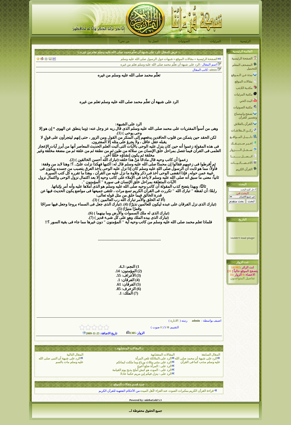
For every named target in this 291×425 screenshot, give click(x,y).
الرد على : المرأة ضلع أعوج (154, 366)
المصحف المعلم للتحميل (244, 66)
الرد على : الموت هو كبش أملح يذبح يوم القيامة (142, 370)
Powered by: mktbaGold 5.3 (145, 400)
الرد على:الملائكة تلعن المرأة (153, 358)
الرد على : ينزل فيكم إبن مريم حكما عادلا (145, 373)
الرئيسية (245, 41)
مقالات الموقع (184, 59)
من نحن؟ (123, 41)
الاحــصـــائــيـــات (244, 162)
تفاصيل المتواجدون (242, 278)
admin (195, 320)
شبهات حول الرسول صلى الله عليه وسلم (147, 59)
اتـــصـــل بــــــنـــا (243, 156)
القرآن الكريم (246, 169)
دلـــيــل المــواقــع (243, 136)
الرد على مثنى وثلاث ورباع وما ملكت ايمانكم (144, 362)
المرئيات (215, 41)
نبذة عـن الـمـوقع (244, 74)
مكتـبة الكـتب (246, 87)
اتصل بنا (153, 41)
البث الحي (248, 100)
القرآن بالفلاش (245, 123)
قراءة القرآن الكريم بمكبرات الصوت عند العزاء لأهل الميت (177, 390)
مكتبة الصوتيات (245, 107)
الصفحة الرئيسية (207, 59)
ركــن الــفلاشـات (244, 130)
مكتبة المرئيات (245, 94)
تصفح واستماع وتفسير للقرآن (245, 115)
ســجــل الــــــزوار (243, 149)
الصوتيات (184, 41)
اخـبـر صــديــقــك (244, 143)
